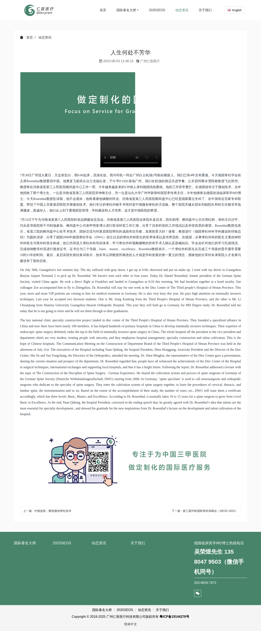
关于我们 (137, 543)
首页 (103, 10)
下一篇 (205, 510)
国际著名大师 (25, 543)
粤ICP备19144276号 (174, 616)
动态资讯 (44, 37)
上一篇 (47, 510)
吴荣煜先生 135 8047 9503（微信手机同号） (219, 562)
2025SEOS (62, 543)
